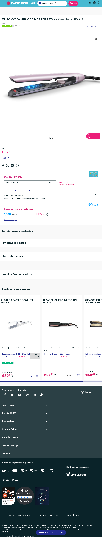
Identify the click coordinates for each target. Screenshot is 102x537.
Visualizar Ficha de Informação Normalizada (18, 191)
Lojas (86, 392)
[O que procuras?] (52, 3)
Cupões (73, 3)
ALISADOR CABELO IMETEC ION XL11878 (60, 301)
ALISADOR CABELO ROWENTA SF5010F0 (17, 301)
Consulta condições (10, 220)
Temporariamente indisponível (19, 158)
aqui (46, 198)
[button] (93, 136)
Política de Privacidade (19, 515)
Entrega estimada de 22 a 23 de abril (16, 354)
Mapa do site (73, 515)
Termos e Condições (48, 515)
